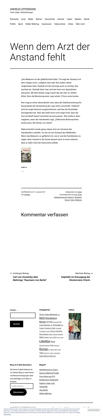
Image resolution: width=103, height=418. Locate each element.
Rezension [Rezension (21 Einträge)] (56, 345)
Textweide (43, 387)
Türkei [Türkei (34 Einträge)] (41, 353)
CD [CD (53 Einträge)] (47, 322)
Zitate (70, 24)
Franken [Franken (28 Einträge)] (41, 328)
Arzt (75, 195)
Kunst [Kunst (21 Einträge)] (58, 337)
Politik (12, 24)
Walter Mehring (32, 24)
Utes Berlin (43, 390)
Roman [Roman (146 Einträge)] (43, 349)
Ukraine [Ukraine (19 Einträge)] (52, 353)
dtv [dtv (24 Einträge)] (51, 325)
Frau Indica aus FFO (47, 376)
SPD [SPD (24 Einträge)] (56, 349)
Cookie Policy (7, 414)
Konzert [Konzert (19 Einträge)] (51, 337)
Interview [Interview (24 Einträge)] (60, 334)
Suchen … (14, 310)
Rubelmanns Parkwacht (48, 380)
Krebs (72, 200)
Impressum (47, 24)
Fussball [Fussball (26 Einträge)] (58, 328)
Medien (78, 19)
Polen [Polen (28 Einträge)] (51, 345)
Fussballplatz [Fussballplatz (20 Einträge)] (42, 331)
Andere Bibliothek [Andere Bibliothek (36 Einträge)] (51, 315)
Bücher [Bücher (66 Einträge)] (42, 321)
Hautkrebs (78, 197)
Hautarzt (70, 197)
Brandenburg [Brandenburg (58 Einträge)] (51, 318)
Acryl (23, 19)
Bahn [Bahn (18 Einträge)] (59, 314)
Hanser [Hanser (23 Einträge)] (50, 334)
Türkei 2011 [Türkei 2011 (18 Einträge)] (47, 353)
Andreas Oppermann (23, 9)
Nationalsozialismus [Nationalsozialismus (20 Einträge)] (44, 345)
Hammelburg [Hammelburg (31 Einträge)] (43, 334)
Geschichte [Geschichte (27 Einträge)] (58, 331)
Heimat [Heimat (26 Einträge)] (55, 334)
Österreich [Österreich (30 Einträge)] (52, 356)
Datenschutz (59, 24)
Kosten (67, 200)
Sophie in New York (47, 383)
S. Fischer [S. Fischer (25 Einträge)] (51, 349)
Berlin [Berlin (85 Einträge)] (42, 318)
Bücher (39, 19)
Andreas (27, 195)
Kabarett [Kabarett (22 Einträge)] (46, 337)
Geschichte (50, 19)
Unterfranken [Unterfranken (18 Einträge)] (57, 353)
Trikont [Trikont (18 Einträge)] (59, 349)
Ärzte (80, 195)
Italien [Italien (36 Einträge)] (41, 337)
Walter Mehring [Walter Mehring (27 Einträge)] (44, 356)
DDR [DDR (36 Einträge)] (50, 322)
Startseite (14, 19)
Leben (69, 19)
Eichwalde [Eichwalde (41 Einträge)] (57, 325)
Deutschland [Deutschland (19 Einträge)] (56, 322)
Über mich (80, 24)
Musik (86, 19)
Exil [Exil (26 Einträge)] (62, 325)
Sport (20, 24)
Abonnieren (18, 392)
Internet (60, 19)
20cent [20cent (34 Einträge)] (41, 315)
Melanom (78, 200)
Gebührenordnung (60, 197)
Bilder (30, 19)
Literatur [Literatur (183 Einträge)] (44, 341)
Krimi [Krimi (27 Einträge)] (55, 337)
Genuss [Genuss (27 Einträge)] (52, 331)
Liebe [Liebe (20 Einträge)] (62, 337)
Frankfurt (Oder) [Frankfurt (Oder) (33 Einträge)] (50, 328)
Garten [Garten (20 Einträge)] (48, 331)
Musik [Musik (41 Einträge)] (53, 342)
